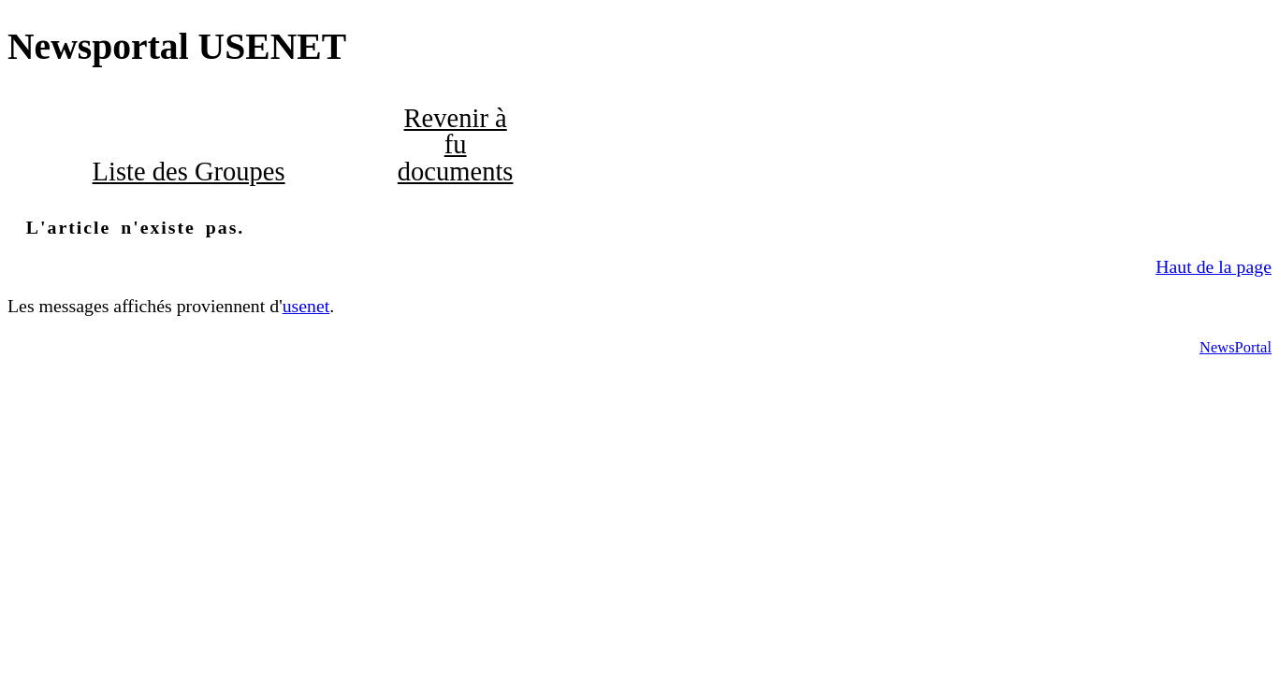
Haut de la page (1213, 266)
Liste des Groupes (189, 171)
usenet (306, 305)
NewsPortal (1235, 347)
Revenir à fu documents (456, 145)
